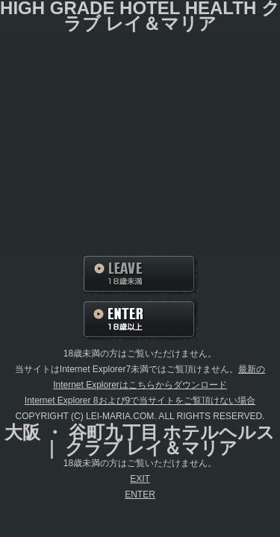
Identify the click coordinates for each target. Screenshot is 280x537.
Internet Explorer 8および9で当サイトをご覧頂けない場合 (140, 400)
